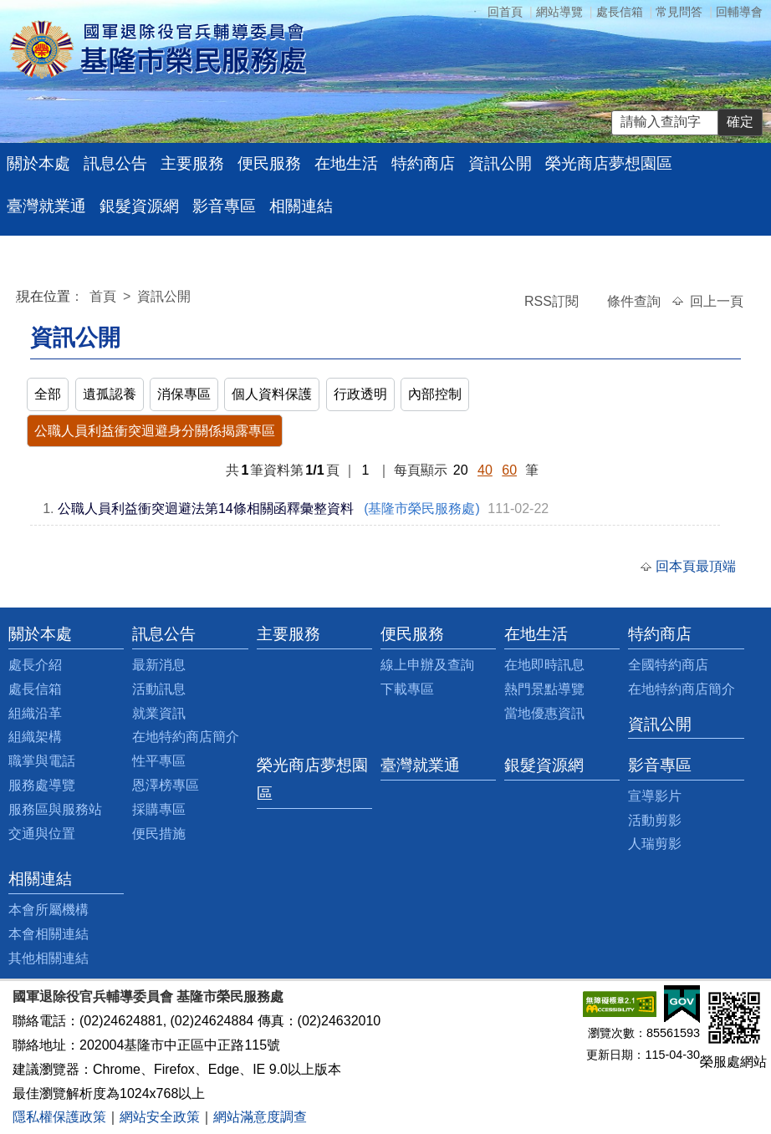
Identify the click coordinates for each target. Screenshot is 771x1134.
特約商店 (423, 163)
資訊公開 (500, 163)
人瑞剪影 (655, 844)
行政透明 (360, 394)
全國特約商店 (668, 665)
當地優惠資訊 (544, 713)
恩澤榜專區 (165, 785)
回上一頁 (716, 301)
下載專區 (407, 689)
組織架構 (35, 737)
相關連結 (301, 206)
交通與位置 (41, 833)
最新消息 (159, 665)
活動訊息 (159, 689)
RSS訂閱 (553, 301)
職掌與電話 (41, 761)
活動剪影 (655, 820)
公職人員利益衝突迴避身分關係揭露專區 (154, 431)
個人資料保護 (272, 394)
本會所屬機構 (48, 910)
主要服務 (192, 163)
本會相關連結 (48, 934)
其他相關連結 (48, 958)
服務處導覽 (41, 785)
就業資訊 (159, 713)
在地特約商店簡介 (185, 737)
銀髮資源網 (139, 206)
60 (509, 470)
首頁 (104, 296)
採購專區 (159, 809)
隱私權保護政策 (59, 1117)
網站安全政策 (160, 1117)
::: (19, 298)
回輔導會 (739, 11)
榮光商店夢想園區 (608, 163)
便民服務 (269, 163)
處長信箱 (619, 11)
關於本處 (38, 163)
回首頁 (505, 11)
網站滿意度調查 (260, 1117)
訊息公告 (115, 163)
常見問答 (679, 11)
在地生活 (346, 163)
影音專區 (224, 206)
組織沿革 (35, 713)
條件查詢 (635, 301)
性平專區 (159, 761)
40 (485, 470)
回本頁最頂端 (696, 566)
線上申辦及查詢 (427, 665)
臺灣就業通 (46, 206)
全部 (47, 394)
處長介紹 (35, 665)
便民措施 (159, 833)
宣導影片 (655, 796)
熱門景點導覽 (544, 689)
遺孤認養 (109, 394)
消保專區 (184, 394)
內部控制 (435, 394)
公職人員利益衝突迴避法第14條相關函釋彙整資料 (206, 508)
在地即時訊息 (544, 665)
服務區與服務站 (55, 809)
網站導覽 (559, 11)
